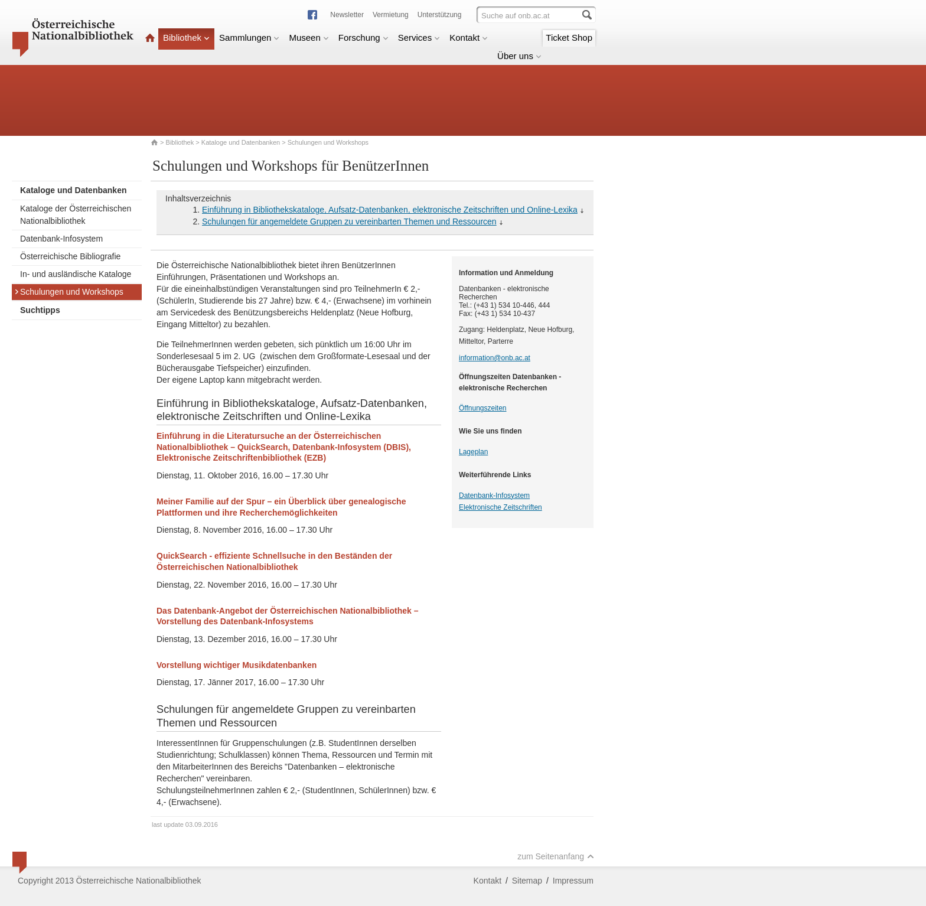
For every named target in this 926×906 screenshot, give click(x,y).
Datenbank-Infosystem (61, 238)
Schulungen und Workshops (68, 291)
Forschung (363, 37)
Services (419, 37)
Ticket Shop (569, 37)
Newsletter (347, 15)
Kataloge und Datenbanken (240, 142)
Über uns (519, 56)
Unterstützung (440, 15)
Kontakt (468, 37)
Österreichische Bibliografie (70, 256)
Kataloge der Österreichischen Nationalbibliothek (75, 215)
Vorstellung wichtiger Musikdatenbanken (236, 665)
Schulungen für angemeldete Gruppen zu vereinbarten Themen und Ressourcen (349, 221)
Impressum (573, 880)
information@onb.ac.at (494, 358)
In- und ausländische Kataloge (75, 274)
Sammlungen (249, 37)
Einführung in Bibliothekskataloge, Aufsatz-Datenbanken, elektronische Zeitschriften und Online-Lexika (390, 209)
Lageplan (473, 452)
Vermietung (391, 15)
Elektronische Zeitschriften (500, 507)
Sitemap (527, 880)
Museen (308, 37)
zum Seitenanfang (555, 856)
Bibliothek (186, 37)
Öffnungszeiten (483, 408)
